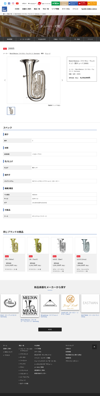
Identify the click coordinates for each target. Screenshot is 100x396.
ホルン (22, 367)
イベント (75, 9)
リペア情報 (55, 9)
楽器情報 (9, 39)
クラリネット (24, 354)
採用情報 (68, 352)
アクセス (7, 355)
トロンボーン (24, 374)
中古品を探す (42, 39)
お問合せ (68, 349)
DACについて (8, 352)
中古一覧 (46, 9)
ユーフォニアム (24, 377)
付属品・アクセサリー (60, 39)
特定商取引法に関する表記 (73, 355)
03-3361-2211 (89, 8)
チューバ (47, 53)
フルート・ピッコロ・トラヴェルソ (26, 350)
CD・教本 (77, 39)
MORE (50, 329)
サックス (22, 364)
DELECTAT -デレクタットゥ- (43, 355)
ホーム (5, 345)
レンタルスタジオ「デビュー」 (43, 364)
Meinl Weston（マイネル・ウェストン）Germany (25, 53)
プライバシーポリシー (72, 361)
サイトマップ (70, 345)
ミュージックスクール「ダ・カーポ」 (45, 361)
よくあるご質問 (39, 367)
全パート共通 (24, 383)
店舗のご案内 (26, 9)
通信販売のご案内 (39, 370)
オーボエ (22, 357)
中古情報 (37, 345)
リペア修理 (37, 349)
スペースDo (66, 9)
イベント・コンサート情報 (42, 358)
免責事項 (68, 358)
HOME (17, 9)
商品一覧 (37, 9)
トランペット (24, 370)
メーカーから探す (25, 39)
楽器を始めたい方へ (40, 373)
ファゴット (23, 360)
